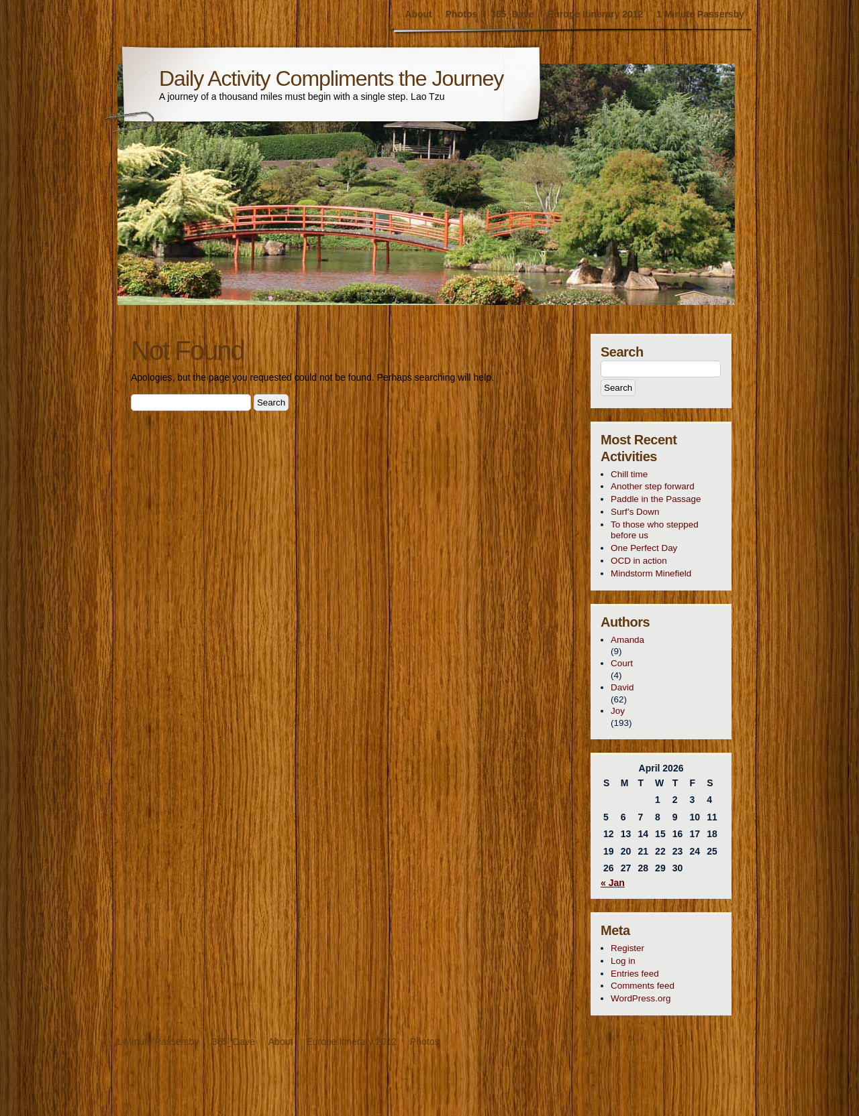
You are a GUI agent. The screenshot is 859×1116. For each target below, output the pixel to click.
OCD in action (639, 561)
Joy (618, 711)
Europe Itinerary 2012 (595, 14)
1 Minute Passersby (700, 14)
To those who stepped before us (655, 530)
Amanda (627, 640)
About (418, 14)
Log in (623, 961)
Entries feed (635, 974)
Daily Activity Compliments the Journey (331, 78)
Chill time (629, 474)
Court (622, 663)
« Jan (613, 882)
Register (627, 948)
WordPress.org (640, 998)
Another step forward (653, 486)
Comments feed (642, 986)
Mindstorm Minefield (651, 573)
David (622, 687)
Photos (461, 14)
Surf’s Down (635, 512)
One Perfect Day (644, 548)
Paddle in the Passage (656, 499)
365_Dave (512, 14)
